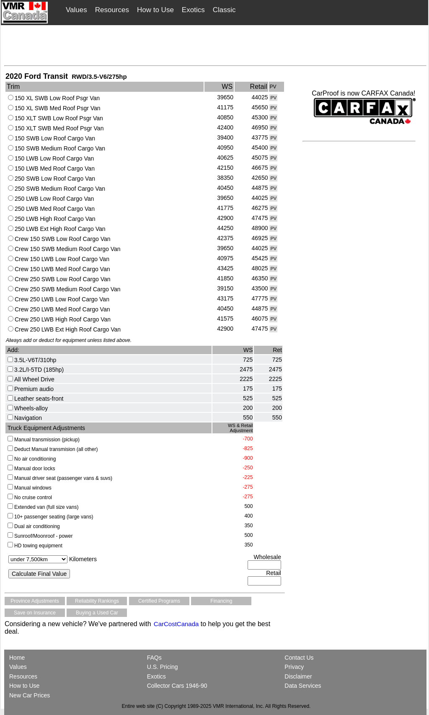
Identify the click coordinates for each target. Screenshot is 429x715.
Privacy (294, 666)
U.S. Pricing (162, 666)
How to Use (155, 10)
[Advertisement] (215, 45)
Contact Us (298, 657)
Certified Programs (159, 601)
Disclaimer (298, 676)
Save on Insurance (35, 613)
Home (17, 657)
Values (76, 10)
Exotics (193, 10)
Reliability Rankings (97, 601)
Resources (112, 10)
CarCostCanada (175, 623)
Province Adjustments (34, 601)
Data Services (302, 685)
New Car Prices (29, 695)
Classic (224, 10)
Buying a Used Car (97, 613)
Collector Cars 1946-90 (177, 685)
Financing (221, 601)
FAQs (154, 657)
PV (273, 97)
